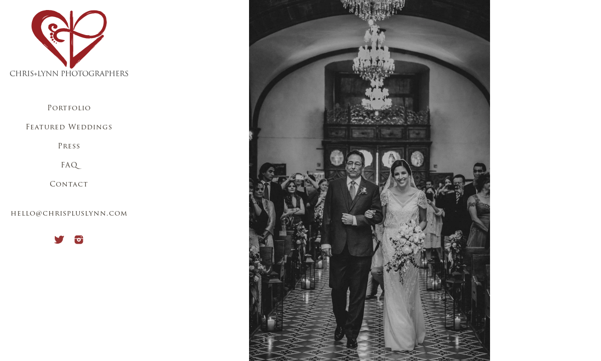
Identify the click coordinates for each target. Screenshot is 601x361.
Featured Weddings (69, 127)
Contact (69, 185)
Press (69, 146)
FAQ (69, 165)
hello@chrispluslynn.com (69, 214)
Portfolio (69, 108)
